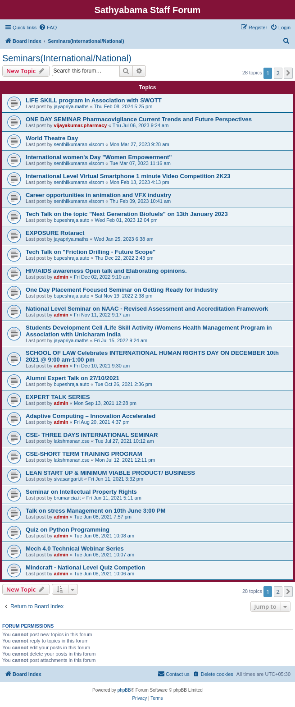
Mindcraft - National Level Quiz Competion (85, 567)
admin (61, 277)
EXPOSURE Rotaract (55, 233)
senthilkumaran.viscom (79, 144)
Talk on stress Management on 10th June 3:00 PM (95, 510)
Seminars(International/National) (67, 58)
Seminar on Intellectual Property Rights (81, 491)
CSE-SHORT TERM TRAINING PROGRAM (84, 453)
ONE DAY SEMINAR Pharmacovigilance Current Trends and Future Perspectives (139, 119)
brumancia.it (67, 497)
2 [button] (278, 73)
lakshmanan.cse (72, 441)
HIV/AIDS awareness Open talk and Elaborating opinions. (106, 270)
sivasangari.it (68, 479)
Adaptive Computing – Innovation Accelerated (90, 416)
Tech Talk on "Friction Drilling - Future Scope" (90, 251)
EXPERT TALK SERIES (58, 397)
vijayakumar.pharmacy (80, 125)
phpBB (124, 690)
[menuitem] (48, 27)
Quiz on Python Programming (67, 529)
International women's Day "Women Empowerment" (99, 157)
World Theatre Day (52, 138)
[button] (288, 73)
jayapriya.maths (71, 106)
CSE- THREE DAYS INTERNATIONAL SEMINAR (92, 435)
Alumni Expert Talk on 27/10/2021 (72, 378)
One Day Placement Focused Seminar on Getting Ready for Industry (122, 289)
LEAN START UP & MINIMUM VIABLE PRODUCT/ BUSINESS (110, 472)
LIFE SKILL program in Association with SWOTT (94, 100)
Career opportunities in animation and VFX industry (98, 195)
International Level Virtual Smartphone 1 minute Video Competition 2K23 (128, 176)
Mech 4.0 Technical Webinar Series (75, 548)
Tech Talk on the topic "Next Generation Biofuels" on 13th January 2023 (127, 214)
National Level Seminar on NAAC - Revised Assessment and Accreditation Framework (147, 308)
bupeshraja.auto (71, 220)
